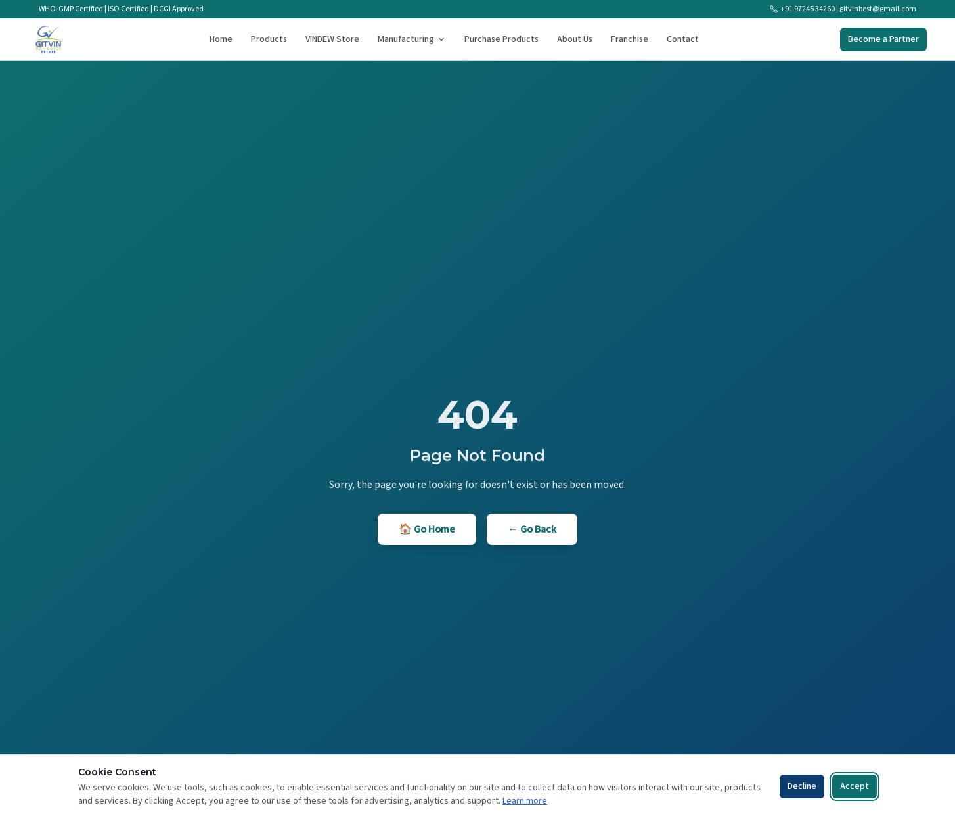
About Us (574, 39)
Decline (802, 786)
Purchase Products (501, 39)
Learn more (524, 800)
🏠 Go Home (427, 529)
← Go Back (532, 529)
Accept (854, 786)
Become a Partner (883, 39)
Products (269, 39)
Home (221, 39)
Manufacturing (412, 39)
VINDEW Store (332, 39)
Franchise (629, 39)
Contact (683, 39)
